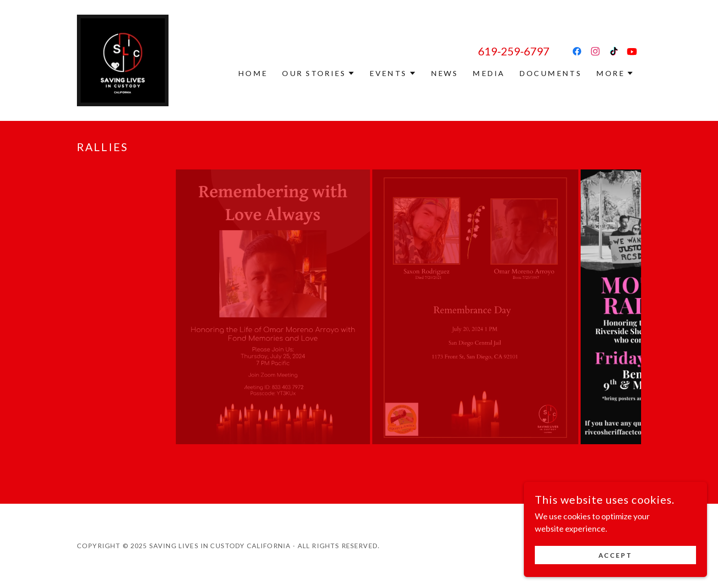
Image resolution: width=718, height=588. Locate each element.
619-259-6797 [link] (513, 51)
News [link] (444, 73)
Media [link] (489, 73)
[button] (318, 73)
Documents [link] (550, 73)
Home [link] (253, 73)
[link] (123, 59)
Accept (615, 555)
